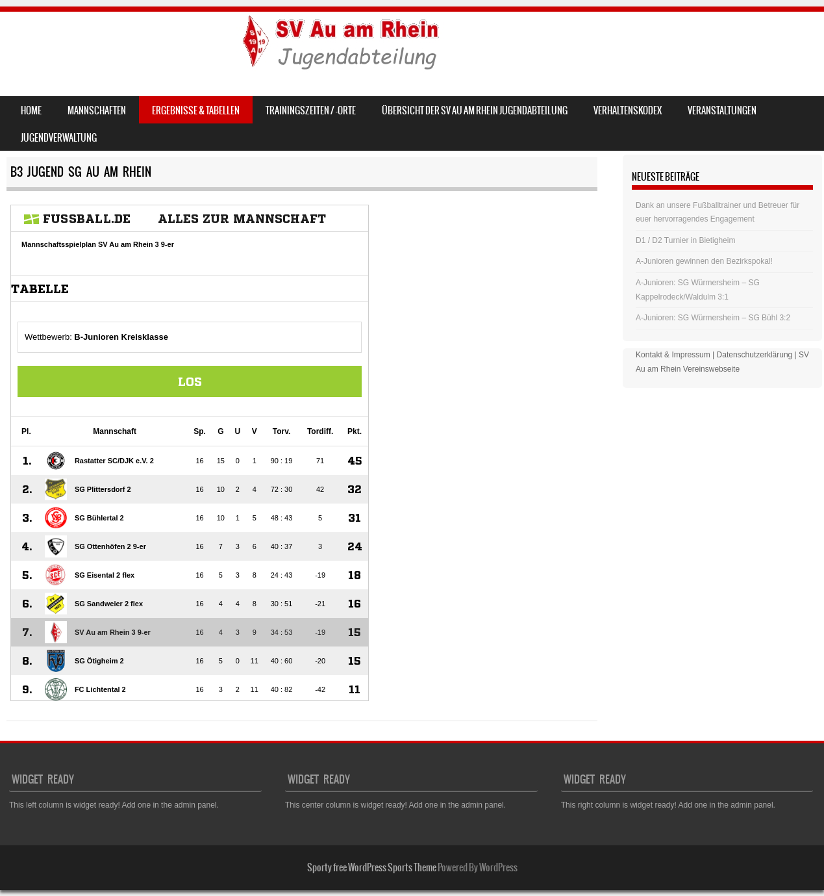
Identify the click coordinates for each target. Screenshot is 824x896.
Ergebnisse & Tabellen (196, 110)
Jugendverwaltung (59, 138)
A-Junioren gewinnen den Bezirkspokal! (704, 261)
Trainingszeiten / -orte (311, 110)
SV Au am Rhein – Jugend (118, 43)
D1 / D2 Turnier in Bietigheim (685, 240)
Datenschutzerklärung (755, 354)
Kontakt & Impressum (673, 354)
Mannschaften (97, 110)
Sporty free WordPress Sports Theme (371, 867)
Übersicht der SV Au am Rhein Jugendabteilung (475, 110)
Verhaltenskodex (627, 110)
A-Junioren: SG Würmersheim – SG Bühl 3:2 (713, 317)
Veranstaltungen (722, 110)
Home (31, 110)
